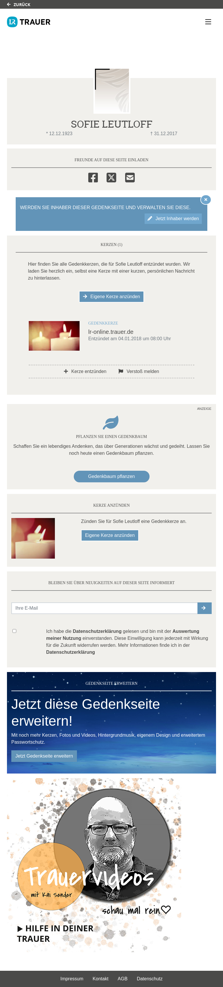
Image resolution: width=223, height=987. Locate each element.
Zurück (18, 4)
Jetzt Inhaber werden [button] (173, 218)
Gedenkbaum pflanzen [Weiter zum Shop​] (111, 476)
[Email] (130, 177)
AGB (122, 978)
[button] (204, 608)
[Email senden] (104, 608)
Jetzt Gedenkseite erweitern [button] (44, 756)
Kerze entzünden (85, 371)
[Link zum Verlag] (29, 22)
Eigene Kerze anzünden (111, 296)
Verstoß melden (138, 371)
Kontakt (100, 978)
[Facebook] (93, 177)
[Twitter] (111, 177)
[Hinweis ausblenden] (205, 199)
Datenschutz (150, 978)
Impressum (71, 978)
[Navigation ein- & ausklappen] (208, 21)
